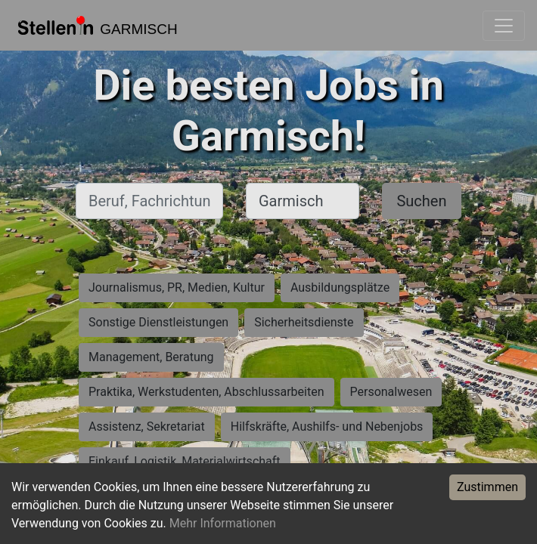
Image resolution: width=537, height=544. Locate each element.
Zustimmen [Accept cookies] (487, 487)
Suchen (421, 201)
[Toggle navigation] (504, 26)
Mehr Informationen (222, 523)
